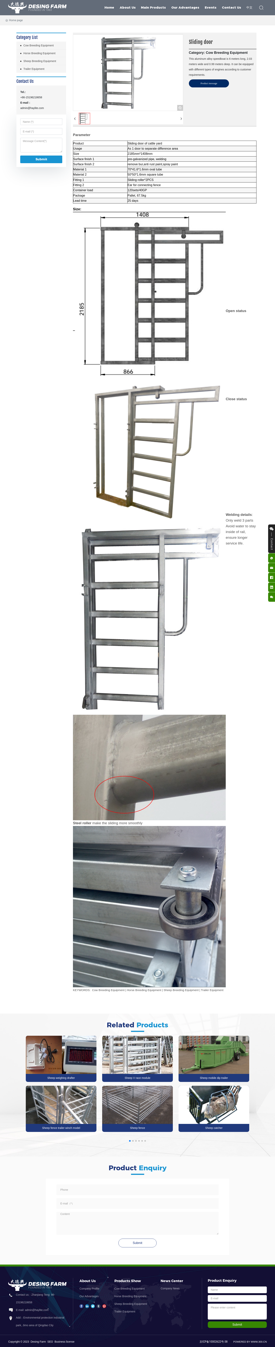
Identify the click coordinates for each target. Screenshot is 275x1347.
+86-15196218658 (31, 97)
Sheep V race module (137, 1077)
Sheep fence (137, 1128)
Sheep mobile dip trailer (214, 1077)
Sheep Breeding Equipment (130, 1303)
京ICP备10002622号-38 (213, 1341)
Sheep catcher (213, 1128)
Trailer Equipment (124, 1311)
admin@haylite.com (32, 108)
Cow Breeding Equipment (129, 1288)
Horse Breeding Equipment (130, 1296)
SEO (50, 1341)
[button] (130, 1141)
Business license (64, 1341)
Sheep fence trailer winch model (61, 1128)
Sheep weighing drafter (61, 1077)
